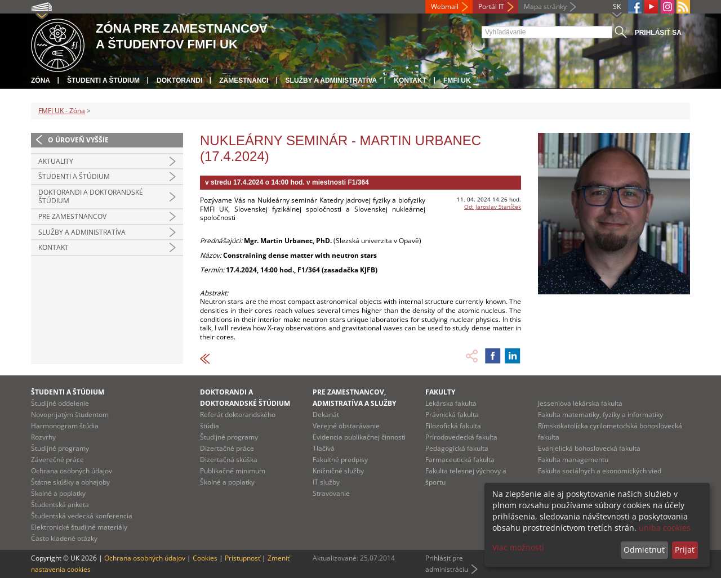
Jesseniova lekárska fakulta (580, 403)
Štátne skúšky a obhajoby (70, 482)
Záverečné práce (57, 459)
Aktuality (55, 161)
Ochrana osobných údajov (71, 471)
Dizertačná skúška (228, 459)
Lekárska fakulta (451, 403)
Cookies (205, 558)
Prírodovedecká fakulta (461, 437)
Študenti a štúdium (103, 80)
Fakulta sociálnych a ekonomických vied (599, 471)
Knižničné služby (338, 471)
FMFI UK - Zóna (61, 110)
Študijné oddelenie (60, 403)
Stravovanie (331, 493)
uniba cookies (665, 527)
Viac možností (518, 547)
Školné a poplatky (58, 493)
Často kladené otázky (64, 538)
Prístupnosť (242, 558)
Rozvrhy (43, 437)
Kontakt (410, 80)
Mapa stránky (545, 6)
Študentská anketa (60, 504)
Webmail (445, 6)
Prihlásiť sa (658, 33)
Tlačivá (324, 448)
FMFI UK (457, 80)
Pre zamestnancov (72, 216)
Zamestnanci (243, 80)
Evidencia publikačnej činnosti (359, 437)
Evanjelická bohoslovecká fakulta (589, 448)
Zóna (40, 80)
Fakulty (440, 392)
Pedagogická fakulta (456, 448)
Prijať (685, 549)
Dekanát (326, 414)
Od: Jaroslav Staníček (492, 206)
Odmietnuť (644, 549)
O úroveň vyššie (78, 140)
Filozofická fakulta (453, 426)
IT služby (326, 482)
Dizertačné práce (227, 448)
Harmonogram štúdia (65, 426)
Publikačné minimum (232, 471)
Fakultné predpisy (340, 459)
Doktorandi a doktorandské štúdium (90, 196)
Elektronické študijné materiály (79, 527)
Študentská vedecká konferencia (81, 516)
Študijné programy (60, 448)
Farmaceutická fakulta (460, 459)
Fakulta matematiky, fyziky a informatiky (600, 414)
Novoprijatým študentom (70, 414)
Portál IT (491, 6)
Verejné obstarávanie (346, 426)
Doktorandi (179, 80)
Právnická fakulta (452, 414)
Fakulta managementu (573, 459)
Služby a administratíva (331, 80)
